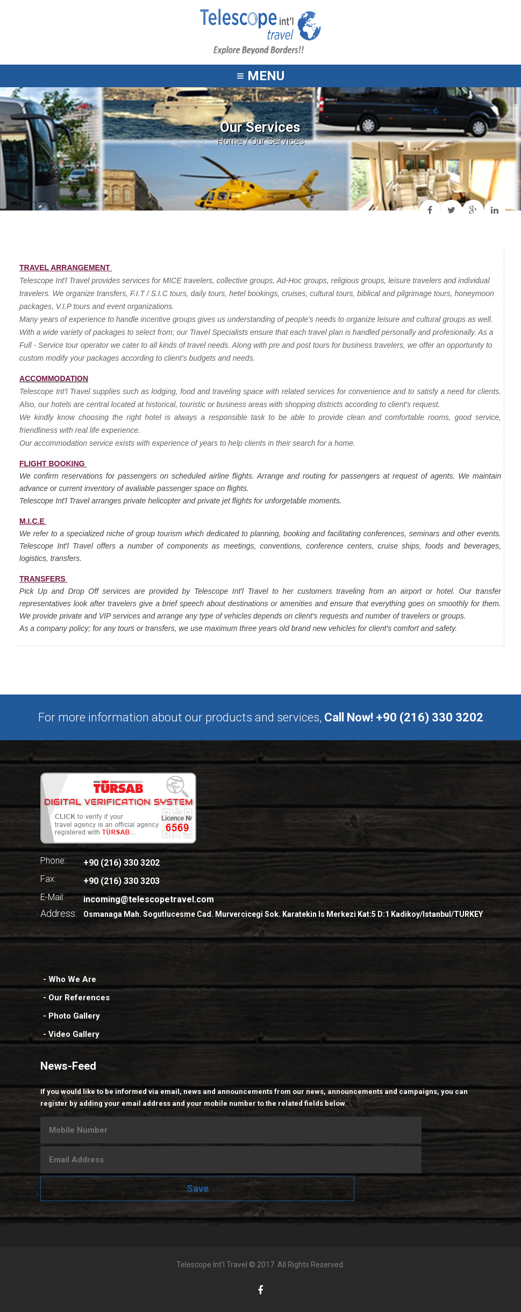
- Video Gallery (71, 1034)
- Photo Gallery (71, 1016)
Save (198, 1188)
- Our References (76, 997)
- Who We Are (69, 979)
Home (229, 140)
